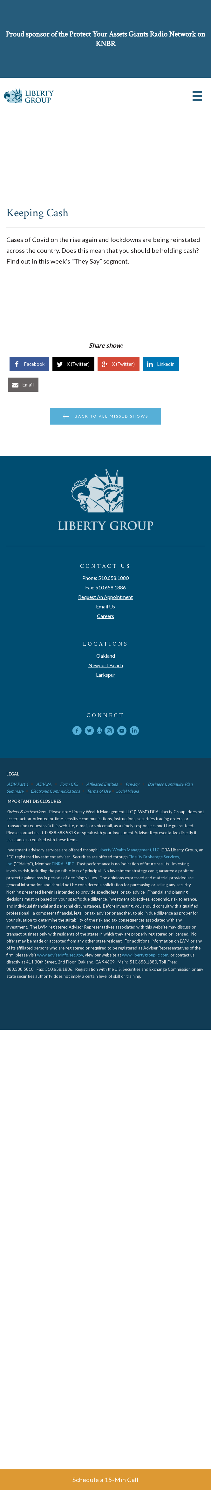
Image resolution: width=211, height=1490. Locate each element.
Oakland (105, 656)
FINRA (58, 863)
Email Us (105, 606)
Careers (105, 616)
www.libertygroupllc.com (145, 954)
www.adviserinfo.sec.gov (60, 954)
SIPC (69, 863)
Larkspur (105, 675)
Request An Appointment (105, 597)
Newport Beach (105, 665)
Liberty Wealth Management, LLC (129, 849)
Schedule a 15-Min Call (105, 1479)
